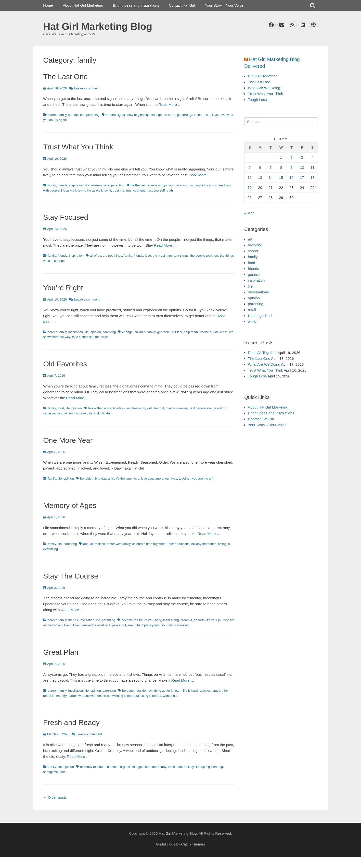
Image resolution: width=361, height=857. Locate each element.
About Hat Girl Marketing (83, 5)
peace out (119, 625)
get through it (186, 115)
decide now (144, 690)
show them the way (56, 337)
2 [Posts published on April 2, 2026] (291, 157)
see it (131, 625)
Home (48, 5)
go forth (199, 620)
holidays (119, 408)
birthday (100, 478)
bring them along (167, 620)
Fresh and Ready (71, 722)
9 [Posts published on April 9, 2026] (291, 167)
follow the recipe (99, 408)
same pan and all (55, 413)
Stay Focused (65, 217)
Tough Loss (257, 99)
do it (157, 690)
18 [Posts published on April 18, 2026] (312, 177)
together (184, 478)
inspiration (76, 185)
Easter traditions (178, 544)
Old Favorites (65, 364)
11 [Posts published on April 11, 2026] (312, 167)
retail (252, 310)
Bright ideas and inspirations (136, 5)
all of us (95, 255)
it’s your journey (217, 620)
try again (60, 120)
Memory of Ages (69, 505)
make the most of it (96, 625)
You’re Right (63, 288)
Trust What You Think (78, 147)
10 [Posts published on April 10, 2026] (302, 167)
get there (163, 332)
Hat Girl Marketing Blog (97, 26)
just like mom (136, 408)
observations (100, 185)
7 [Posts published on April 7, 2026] (270, 167)
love (215, 115)
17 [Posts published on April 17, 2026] (302, 177)
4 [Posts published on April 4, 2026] (312, 157)
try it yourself (78, 413)
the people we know (204, 255)
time (97, 337)
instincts (205, 332)
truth (170, 190)
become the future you (137, 620)
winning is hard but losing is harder (136, 696)
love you (147, 478)
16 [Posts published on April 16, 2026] (291, 177)
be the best (138, 185)
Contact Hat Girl (182, 5)
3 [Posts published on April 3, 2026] (302, 157)
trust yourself (155, 190)
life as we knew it (73, 190)
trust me (118, 190)
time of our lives (166, 478)
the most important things (170, 255)
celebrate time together (148, 544)
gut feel (177, 332)
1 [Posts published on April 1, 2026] (281, 157)
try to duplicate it (100, 413)
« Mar (249, 213)
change (156, 115)
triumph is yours (148, 625)
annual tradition (94, 544)
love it (77, 625)
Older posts (55, 797)
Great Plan (60, 652)
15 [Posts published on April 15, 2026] (281, 177)
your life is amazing (175, 625)
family (62, 115)
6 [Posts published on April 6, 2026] (260, 167)
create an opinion (160, 185)
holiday (189, 767)
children (140, 332)
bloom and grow (118, 767)
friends (62, 185)
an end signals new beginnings (128, 115)
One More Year (68, 440)
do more (169, 115)
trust (105, 337)
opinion (79, 115)
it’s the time (124, 478)
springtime (50, 772)
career (52, 115)
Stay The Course (70, 576)
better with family (118, 544)
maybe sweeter (176, 408)
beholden (86, 478)
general (254, 274)
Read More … (170, 104)
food (61, 408)
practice (205, 690)
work (252, 321)
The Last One (65, 76)
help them (191, 332)
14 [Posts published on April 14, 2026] (271, 177)
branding (255, 245)
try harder (70, 696)
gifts (111, 478)
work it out (170, 696)
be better (128, 690)
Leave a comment (86, 88)
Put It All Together (262, 76)
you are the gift (202, 478)
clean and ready (155, 767)
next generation (200, 408)
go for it (167, 690)
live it (67, 625)
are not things (112, 255)
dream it (186, 620)
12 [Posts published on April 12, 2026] (250, 177)
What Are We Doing (264, 88)
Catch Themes (193, 844)
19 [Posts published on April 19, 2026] (250, 187)
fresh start (175, 767)
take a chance (82, 337)
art (250, 239)
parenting (93, 115)
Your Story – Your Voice (224, 5)
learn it (159, 408)
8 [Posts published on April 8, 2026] (281, 167)
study (216, 690)
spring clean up (212, 767)
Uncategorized (260, 316)
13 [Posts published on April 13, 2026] (260, 177)
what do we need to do (94, 696)
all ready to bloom (92, 767)
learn (201, 115)
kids (216, 332)
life (70, 115)
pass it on (219, 408)
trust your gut (135, 190)
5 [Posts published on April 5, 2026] (250, 167)
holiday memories (203, 544)
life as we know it (99, 190)
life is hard (190, 690)
